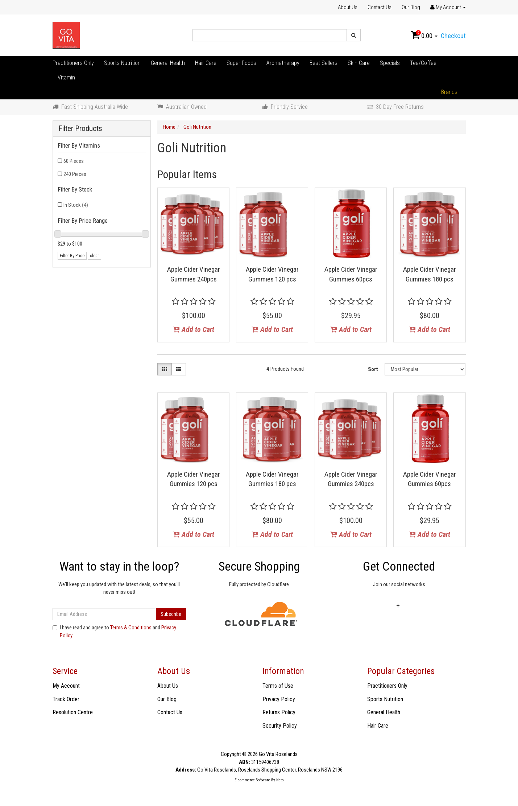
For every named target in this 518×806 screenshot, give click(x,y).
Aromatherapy (282, 62)
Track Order (66, 699)
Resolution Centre (73, 712)
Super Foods (241, 62)
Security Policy (279, 725)
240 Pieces (74, 174)
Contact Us (379, 7)
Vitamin (66, 77)
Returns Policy (278, 712)
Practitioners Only (73, 62)
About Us (347, 7)
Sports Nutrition (122, 62)
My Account (66, 685)
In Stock (75, 205)
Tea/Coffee (423, 62)
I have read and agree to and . (114, 631)
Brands (449, 92)
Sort (373, 369)
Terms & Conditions (131, 627)
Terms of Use (277, 685)
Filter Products (80, 128)
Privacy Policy (278, 699)
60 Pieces (73, 161)
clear (94, 255)
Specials (390, 62)
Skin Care (359, 62)
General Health (168, 62)
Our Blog (411, 7)
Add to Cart (193, 329)
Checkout (453, 36)
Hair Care (205, 62)
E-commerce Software (252, 780)
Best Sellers (323, 62)
